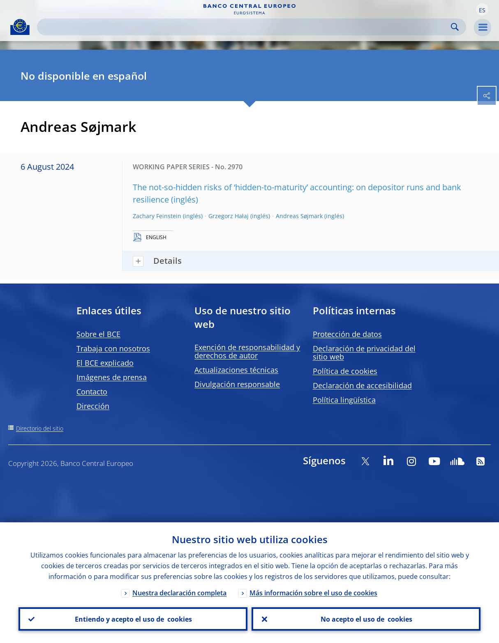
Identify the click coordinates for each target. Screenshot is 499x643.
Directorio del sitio (39, 428)
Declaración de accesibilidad (362, 385)
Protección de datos (347, 334)
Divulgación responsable (237, 384)
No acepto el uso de (366, 618)
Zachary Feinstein (157, 216)
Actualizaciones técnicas (236, 370)
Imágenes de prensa (111, 377)
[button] (482, 9)
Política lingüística (344, 400)
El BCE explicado (105, 363)
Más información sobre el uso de (313, 592)
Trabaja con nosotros (113, 348)
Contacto (91, 391)
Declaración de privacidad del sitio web (364, 352)
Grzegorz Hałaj (228, 216)
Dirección (92, 406)
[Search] (245, 27)
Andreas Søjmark (299, 216)
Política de (345, 371)
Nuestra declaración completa (179, 592)
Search (455, 27)
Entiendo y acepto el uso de (133, 618)
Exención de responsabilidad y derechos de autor (247, 351)
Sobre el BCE (98, 334)
